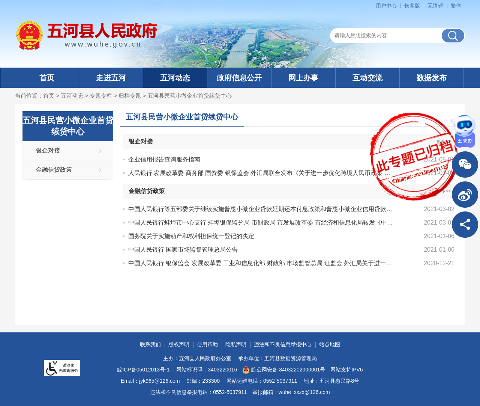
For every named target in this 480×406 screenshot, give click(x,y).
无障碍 (435, 6)
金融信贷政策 (54, 169)
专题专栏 (101, 95)
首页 (46, 78)
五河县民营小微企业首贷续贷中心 (189, 95)
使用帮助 (207, 344)
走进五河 (111, 78)
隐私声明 (235, 344)
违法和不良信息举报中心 (283, 344)
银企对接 (48, 150)
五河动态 (175, 78)
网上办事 (303, 78)
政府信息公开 (239, 78)
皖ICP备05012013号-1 (143, 370)
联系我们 (150, 344)
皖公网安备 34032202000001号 (283, 370)
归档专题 (129, 95)
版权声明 (178, 344)
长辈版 (412, 6)
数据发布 (432, 78)
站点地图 (329, 344)
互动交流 (367, 78)
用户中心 (386, 6)
